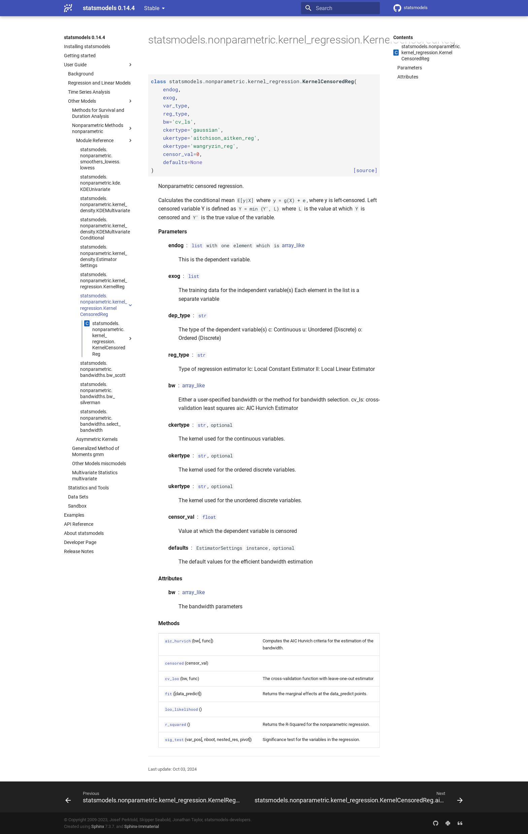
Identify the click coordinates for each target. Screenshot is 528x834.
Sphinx (97, 826)
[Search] (340, 8)
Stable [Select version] (151, 8)
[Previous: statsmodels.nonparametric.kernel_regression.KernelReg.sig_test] (154, 797)
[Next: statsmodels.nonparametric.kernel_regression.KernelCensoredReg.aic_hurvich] (358, 797)
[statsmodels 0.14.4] (68, 8)
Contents (403, 37)
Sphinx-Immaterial (141, 826)
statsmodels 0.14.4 (84, 37)
